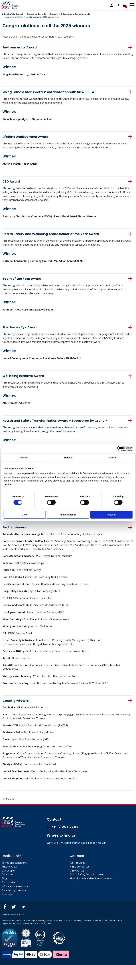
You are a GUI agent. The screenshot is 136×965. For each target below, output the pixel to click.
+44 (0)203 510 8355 (62, 827)
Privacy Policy (9, 866)
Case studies (9, 882)
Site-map (7, 894)
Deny (25, 514)
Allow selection (68, 514)
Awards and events (36, 14)
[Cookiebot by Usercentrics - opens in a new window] (119, 448)
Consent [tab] (23, 457)
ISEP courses (77, 870)
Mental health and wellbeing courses (91, 878)
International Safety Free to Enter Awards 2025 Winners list (32, 17)
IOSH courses (77, 862)
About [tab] (112, 457)
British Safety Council (12, 14)
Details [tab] (68, 457)
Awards (53, 14)
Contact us (8, 874)
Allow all (111, 514)
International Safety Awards (75, 14)
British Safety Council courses (87, 874)
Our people (8, 870)
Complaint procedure (14, 890)
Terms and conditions (14, 862)
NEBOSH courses (79, 866)
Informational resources (16, 886)
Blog (4, 878)
